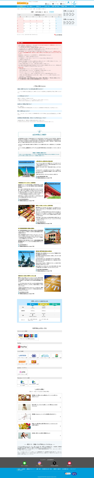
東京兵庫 (71, 21)
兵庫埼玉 (65, 13)
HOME (21, 6)
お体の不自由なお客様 (53, 1)
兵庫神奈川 (66, 14)
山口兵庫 (65, 23)
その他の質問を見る (39, 125)
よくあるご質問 (73, 6)
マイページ (68, 2)
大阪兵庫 (72, 22)
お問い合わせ (20, 470)
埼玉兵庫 (65, 21)
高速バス (48, 4)
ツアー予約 (55, 4)
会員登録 (74, 3)
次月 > (60, 14)
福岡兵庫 (71, 23)
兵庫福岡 (71, 15)
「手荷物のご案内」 (34, 47)
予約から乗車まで (30, 6)
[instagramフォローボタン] (39, 463)
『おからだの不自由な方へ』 (51, 113)
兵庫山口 (65, 15)
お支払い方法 (47, 6)
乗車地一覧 (38, 6)
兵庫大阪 (72, 14)
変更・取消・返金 (55, 6)
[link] (67, 473)
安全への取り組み (61, 1)
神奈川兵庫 (66, 22)
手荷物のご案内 (64, 6)
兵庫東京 (71, 13)
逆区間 (52, 11)
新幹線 (62, 4)
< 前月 (19, 14)
